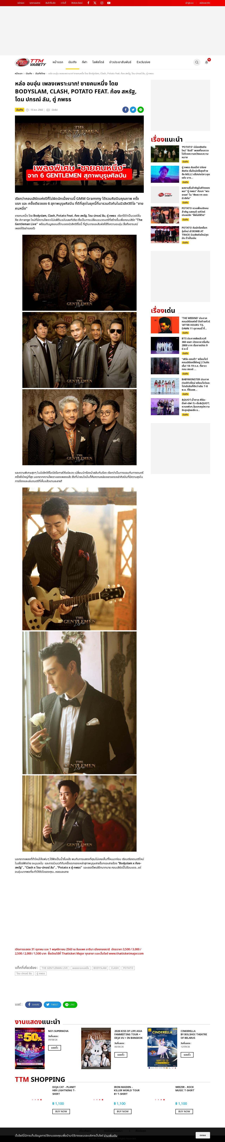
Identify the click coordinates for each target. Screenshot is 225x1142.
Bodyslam (100, 968)
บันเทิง (72, 62)
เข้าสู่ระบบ (189, 3)
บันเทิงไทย (40, 73)
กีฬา (84, 62)
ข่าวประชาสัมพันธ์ (120, 62)
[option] (46, 1048)
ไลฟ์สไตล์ (98, 62)
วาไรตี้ (63, 3)
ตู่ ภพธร (41, 973)
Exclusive (143, 62)
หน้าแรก (21, 3)
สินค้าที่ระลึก (51, 3)
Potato (128, 968)
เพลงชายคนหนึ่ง (80, 968)
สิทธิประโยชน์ (76, 3)
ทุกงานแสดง (35, 3)
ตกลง (203, 1135)
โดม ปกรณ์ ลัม (24, 973)
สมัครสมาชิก (205, 3)
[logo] (30, 62)
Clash (115, 968)
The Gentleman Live (54, 968)
